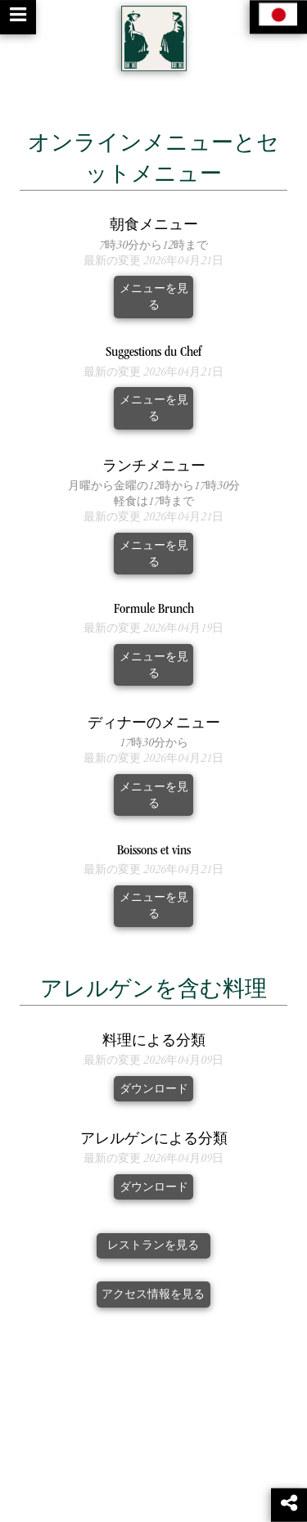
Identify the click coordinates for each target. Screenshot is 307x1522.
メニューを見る (154, 297)
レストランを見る (153, 1246)
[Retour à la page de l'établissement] (154, 38)
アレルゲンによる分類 (154, 1140)
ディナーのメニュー (154, 725)
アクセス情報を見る (153, 1295)
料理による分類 (153, 1042)
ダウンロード (154, 1089)
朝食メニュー (154, 226)
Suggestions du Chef (153, 353)
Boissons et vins (154, 851)
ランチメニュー (153, 468)
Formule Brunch (154, 610)
